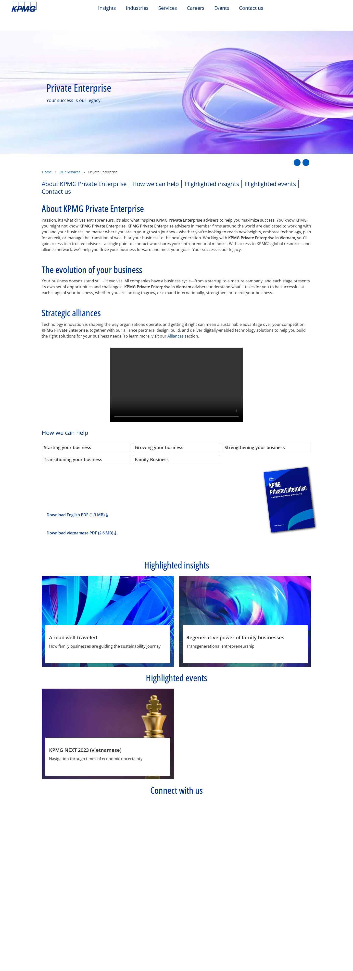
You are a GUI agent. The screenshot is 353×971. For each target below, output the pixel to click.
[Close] (345, 953)
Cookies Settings (251, 954)
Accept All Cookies (288, 954)
